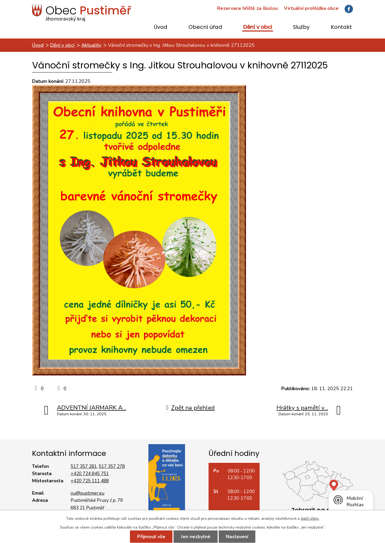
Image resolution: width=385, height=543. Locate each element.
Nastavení (237, 536)
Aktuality (91, 45)
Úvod (160, 27)
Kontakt (341, 27)
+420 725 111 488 (90, 481)
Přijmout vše (151, 536)
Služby (301, 27)
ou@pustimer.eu (87, 493)
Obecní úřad (205, 27)
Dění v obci (257, 27)
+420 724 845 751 (90, 474)
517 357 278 (112, 466)
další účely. (310, 518)
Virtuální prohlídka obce (311, 8)
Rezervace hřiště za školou (247, 8)
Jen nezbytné (195, 536)
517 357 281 (84, 466)
